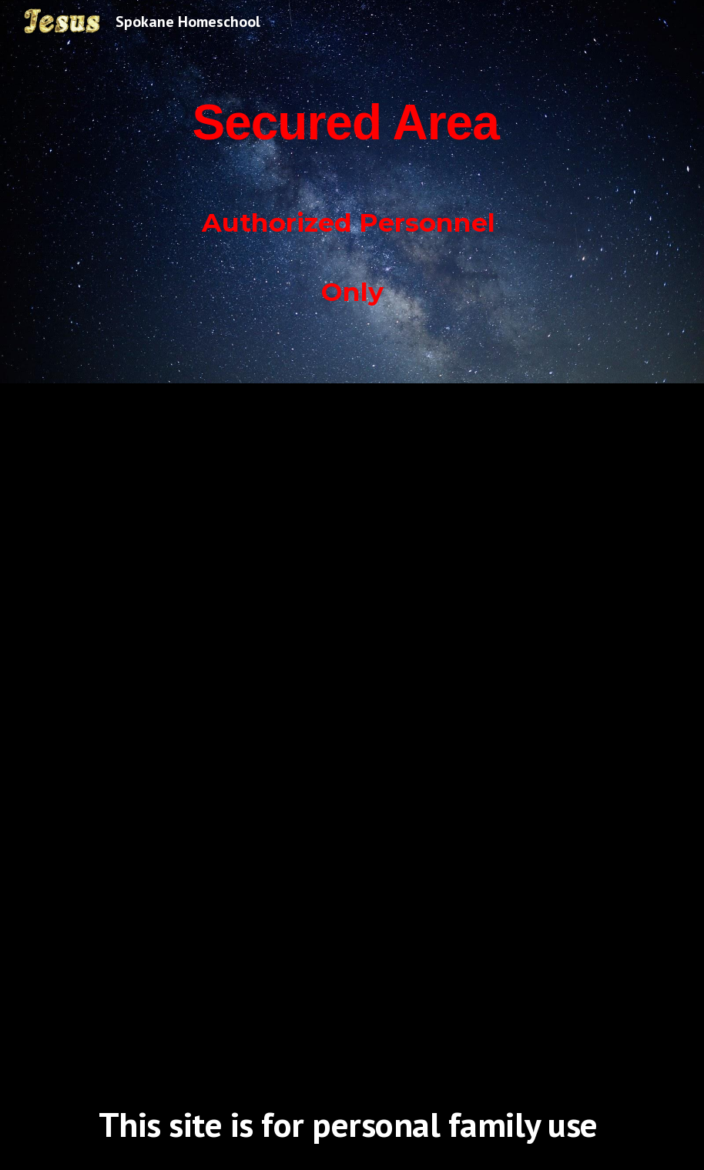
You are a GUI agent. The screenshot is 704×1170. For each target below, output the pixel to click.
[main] (352, 191)
